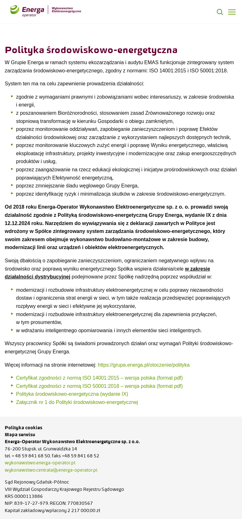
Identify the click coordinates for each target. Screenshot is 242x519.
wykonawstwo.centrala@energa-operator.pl (51, 470)
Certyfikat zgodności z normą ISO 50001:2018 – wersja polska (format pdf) (100, 386)
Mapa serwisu (20, 434)
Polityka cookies (23, 427)
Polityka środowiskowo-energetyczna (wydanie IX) (73, 394)
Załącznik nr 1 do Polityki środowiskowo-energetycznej (77, 402)
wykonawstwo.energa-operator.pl (40, 463)
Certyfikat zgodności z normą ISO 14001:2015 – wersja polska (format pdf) (100, 378)
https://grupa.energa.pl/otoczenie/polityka (144, 365)
